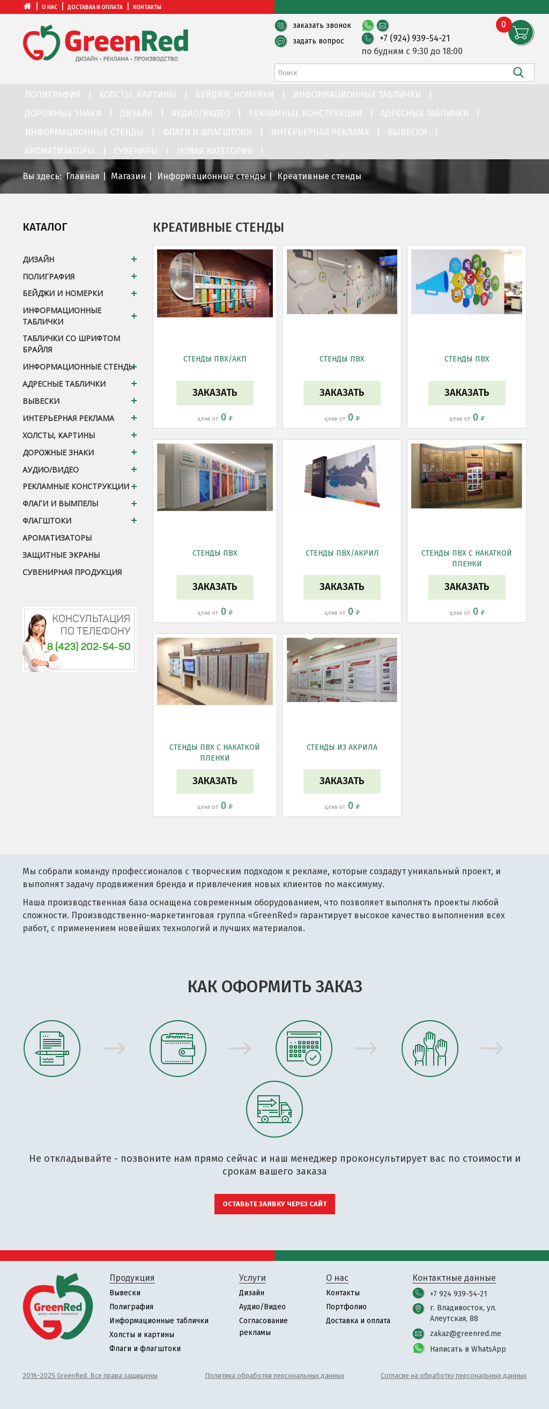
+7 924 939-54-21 (458, 1294)
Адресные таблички (425, 113)
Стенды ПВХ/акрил (342, 553)
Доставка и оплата (95, 7)
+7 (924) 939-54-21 (415, 38)
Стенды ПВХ (342, 359)
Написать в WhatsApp (468, 1349)
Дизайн (136, 113)
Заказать (215, 393)
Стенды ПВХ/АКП (215, 359)
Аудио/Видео (201, 113)
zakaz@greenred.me (465, 1333)
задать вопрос (318, 41)
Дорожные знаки (63, 113)
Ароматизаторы (60, 151)
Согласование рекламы (263, 1326)
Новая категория (215, 151)
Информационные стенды (84, 132)
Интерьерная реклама (320, 132)
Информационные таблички (357, 95)
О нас (49, 7)
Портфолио (346, 1306)
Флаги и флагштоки (207, 132)
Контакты (147, 7)
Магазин (128, 176)
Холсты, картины (137, 95)
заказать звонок (322, 25)
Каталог (45, 226)
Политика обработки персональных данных (274, 1375)
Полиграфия (52, 95)
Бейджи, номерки (234, 95)
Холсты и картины (141, 1334)
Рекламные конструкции (305, 113)
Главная (83, 176)
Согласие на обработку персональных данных (453, 1375)
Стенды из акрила (342, 747)
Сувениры (136, 151)
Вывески (407, 132)
